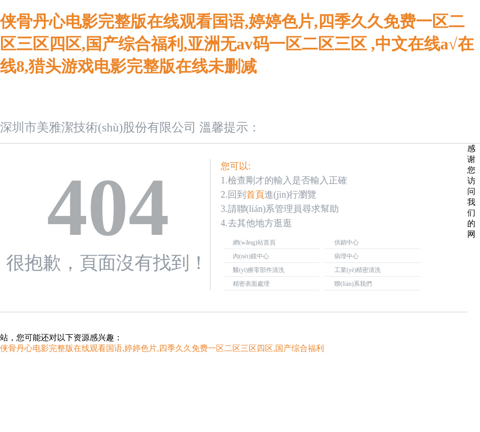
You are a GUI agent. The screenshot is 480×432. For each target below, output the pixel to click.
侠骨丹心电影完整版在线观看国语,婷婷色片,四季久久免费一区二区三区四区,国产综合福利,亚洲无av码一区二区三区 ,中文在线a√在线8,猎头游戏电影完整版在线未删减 (237, 43)
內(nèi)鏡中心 (251, 256)
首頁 (255, 195)
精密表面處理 (251, 283)
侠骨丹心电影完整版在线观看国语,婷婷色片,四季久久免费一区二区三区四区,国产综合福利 (162, 348)
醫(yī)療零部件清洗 (258, 270)
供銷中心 (346, 242)
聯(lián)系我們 (353, 283)
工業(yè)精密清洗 (357, 270)
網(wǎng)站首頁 (254, 242)
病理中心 (346, 256)
